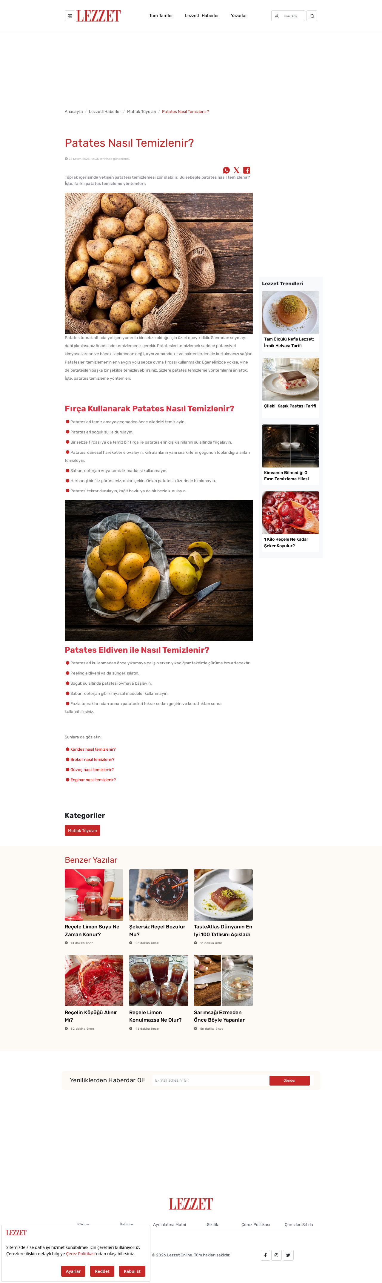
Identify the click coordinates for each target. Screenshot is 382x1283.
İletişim (126, 1224)
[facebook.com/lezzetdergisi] (265, 1255)
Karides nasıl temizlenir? (92, 749)
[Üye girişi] (288, 15)
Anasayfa (74, 111)
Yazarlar (239, 15)
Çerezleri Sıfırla (299, 1224)
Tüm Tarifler (161, 15)
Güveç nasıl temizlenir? (92, 769)
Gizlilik (212, 1224)
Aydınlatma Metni (169, 1224)
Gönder (290, 1080)
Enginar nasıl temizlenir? (93, 779)
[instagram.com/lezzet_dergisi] (276, 1255)
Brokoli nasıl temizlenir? (92, 759)
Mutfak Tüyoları (141, 111)
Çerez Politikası (255, 1224)
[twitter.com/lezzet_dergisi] (288, 1255)
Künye (83, 1224)
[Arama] (312, 15)
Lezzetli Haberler (202, 15)
